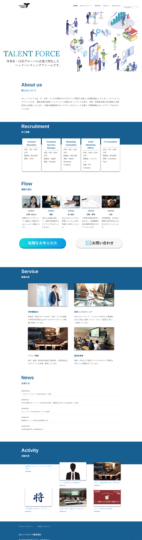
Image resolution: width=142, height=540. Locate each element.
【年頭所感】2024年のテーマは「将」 (36, 506)
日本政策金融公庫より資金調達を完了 (34, 421)
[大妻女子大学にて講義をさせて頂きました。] (72, 493)
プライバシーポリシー (27, 525)
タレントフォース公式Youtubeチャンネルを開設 (38, 403)
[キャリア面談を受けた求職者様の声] (72, 464)
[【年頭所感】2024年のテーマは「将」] (38, 493)
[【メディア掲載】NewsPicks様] (107, 493)
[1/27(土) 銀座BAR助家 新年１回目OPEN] (107, 464)
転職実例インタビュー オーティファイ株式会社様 (38, 460)
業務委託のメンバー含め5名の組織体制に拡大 (37, 412)
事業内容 (97, 5)
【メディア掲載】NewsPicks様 (105, 505)
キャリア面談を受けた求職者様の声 (72, 475)
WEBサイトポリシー (45, 525)
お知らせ (106, 5)
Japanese (127, 7)
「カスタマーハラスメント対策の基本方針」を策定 (39, 385)
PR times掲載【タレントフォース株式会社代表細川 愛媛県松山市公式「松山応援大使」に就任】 (57, 394)
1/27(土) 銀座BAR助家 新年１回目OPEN (107, 477)
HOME (75, 5)
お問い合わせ (116, 5)
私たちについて (85, 5)
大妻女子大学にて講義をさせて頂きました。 (72, 506)
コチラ (26, 224)
